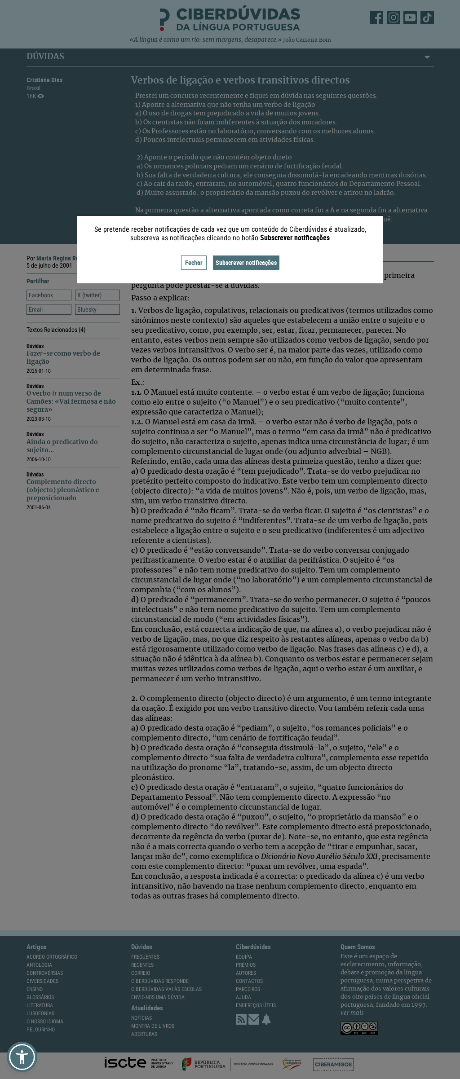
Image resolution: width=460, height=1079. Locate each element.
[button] (22, 1057)
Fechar (194, 262)
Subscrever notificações (246, 262)
